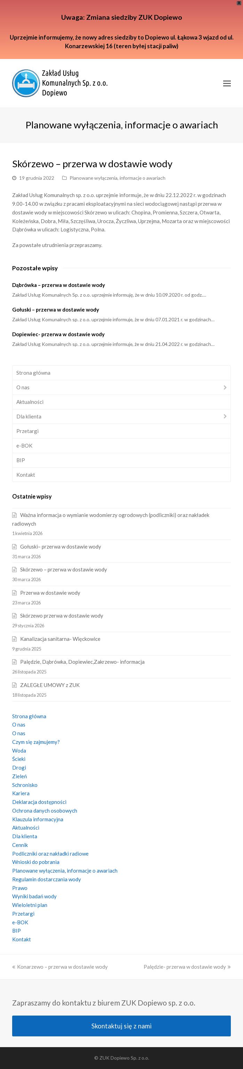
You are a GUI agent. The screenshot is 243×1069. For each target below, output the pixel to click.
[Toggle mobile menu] (227, 83)
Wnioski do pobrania (35, 862)
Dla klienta (28, 416)
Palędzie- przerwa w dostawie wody (187, 967)
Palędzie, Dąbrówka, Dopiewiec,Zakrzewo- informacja (82, 662)
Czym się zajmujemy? (36, 742)
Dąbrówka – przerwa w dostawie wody (58, 285)
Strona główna (33, 373)
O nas (23, 387)
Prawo (19, 888)
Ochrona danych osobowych (44, 810)
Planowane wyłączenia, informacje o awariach (117, 178)
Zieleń (19, 776)
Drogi (19, 767)
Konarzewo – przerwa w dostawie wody (60, 967)
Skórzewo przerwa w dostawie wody (61, 615)
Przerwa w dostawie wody (50, 592)
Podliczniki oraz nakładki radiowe (50, 853)
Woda (19, 750)
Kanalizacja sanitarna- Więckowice (60, 639)
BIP (20, 460)
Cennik (20, 845)
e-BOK (24, 445)
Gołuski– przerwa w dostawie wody (60, 546)
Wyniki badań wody (34, 896)
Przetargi (27, 431)
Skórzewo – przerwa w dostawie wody (63, 569)
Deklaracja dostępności (39, 802)
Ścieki (18, 759)
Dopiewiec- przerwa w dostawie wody (58, 334)
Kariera (21, 793)
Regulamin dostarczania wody (46, 879)
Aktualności (29, 402)
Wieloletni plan (29, 905)
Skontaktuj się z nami (121, 1026)
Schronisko (25, 785)
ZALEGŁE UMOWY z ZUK (50, 685)
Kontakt (25, 475)
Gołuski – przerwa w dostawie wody (55, 309)
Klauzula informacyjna (37, 819)
